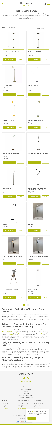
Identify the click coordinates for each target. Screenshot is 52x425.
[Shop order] (43, 28)
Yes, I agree (31, 418)
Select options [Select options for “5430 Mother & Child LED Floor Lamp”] (34, 162)
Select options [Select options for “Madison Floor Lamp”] (9, 127)
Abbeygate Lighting (26, 4)
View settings (41, 418)
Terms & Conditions (26, 389)
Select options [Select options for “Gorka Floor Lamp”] (9, 196)
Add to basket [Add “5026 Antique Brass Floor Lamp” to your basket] (34, 127)
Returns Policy (26, 393)
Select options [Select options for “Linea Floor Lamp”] (34, 297)
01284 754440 (22, 408)
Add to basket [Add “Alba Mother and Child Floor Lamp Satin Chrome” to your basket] (34, 59)
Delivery (26, 391)
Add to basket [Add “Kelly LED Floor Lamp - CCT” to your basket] (34, 94)
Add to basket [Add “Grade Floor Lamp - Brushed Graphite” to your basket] (34, 263)
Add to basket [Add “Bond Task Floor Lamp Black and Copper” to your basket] (9, 230)
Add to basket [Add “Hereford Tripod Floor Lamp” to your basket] (9, 297)
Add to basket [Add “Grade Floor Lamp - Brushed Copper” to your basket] (9, 263)
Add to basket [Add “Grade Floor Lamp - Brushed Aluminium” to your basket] (34, 230)
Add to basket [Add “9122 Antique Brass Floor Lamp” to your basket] (9, 162)
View (20, 59)
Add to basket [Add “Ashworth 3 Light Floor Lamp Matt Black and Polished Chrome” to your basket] (34, 196)
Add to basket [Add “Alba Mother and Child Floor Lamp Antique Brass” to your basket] (9, 59)
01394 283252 (37, 408)
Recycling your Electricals (26, 397)
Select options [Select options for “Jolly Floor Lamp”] (9, 94)
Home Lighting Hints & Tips (26, 395)
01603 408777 (5, 408)
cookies (34, 411)
